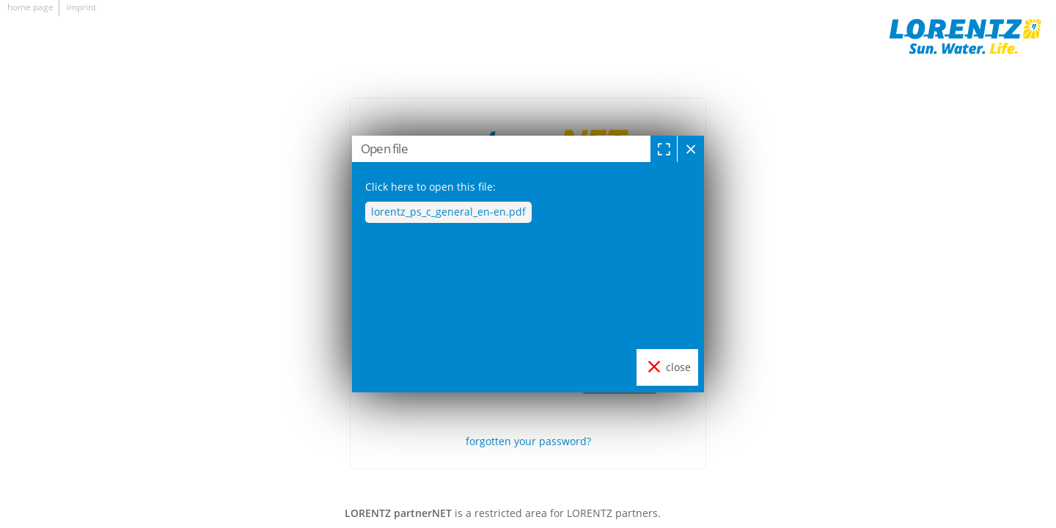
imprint (81, 6)
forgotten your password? (528, 441)
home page (30, 6)
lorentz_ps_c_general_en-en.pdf (448, 212)
